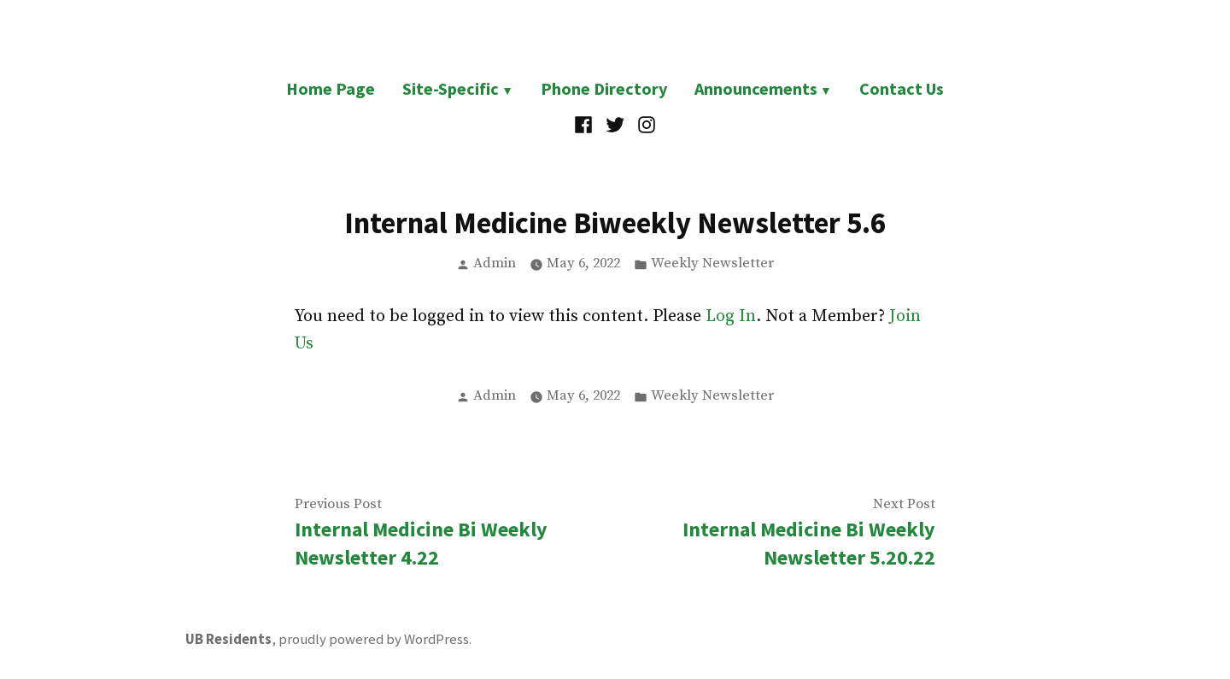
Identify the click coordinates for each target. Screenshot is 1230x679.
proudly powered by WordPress (373, 639)
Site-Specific (450, 88)
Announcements (755, 88)
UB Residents (228, 639)
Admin (494, 263)
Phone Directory (604, 88)
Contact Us (901, 88)
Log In (731, 316)
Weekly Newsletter (712, 263)
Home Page (330, 88)
